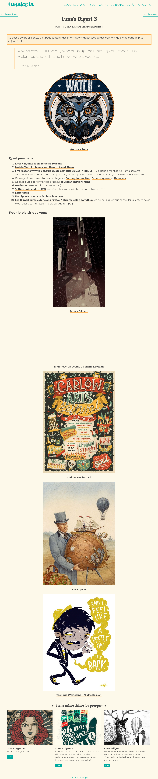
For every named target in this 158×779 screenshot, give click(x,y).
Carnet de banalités (114, 4)
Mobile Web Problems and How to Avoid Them (44, 167)
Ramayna (120, 178)
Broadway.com (101, 178)
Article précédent (9, 14)
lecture (79, 4)
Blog (67, 4)
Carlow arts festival (79, 477)
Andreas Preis (79, 149)
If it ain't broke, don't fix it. (19, 751)
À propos (139, 4)
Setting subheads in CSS (30, 189)
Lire (10, 757)
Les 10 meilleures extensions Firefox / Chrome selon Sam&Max (54, 200)
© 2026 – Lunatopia (79, 777)
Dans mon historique (92, 27)
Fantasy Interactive (78, 178)
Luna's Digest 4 (16, 748)
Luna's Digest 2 (64, 748)
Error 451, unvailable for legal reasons (38, 163)
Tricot (92, 4)
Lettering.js (22, 192)
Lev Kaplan (79, 589)
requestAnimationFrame (74, 181)
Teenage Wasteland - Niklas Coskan (79, 695)
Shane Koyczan (94, 366)
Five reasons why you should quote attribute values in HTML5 (54, 170)
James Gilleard (79, 311)
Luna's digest (112, 748)
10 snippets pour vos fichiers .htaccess (39, 196)
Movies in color (24, 185)
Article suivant (150, 14)
